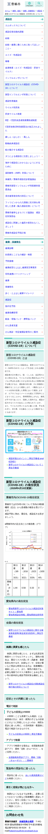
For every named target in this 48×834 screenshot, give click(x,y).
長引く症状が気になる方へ (20, 787)
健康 (7, 280)
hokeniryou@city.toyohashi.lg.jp (23, 831)
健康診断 (9, 248)
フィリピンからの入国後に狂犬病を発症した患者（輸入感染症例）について (22, 204)
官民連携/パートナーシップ (17, 274)
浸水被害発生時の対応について (19, 196)
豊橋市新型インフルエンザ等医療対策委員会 (22, 188)
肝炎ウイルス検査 (13, 114)
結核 (7, 38)
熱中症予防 (10, 306)
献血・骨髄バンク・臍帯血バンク (20, 319)
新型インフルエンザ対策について (20, 94)
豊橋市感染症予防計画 (15, 233)
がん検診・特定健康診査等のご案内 (21, 332)
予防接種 (9, 261)
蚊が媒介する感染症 (14, 150)
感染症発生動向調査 (14, 32)
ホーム (7, 11)
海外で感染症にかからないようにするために (22, 165)
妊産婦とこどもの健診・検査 (18, 254)
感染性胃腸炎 (11, 101)
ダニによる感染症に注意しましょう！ (22, 156)
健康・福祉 (16, 11)
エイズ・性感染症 (13, 55)
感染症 (39, 11)
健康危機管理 (11, 313)
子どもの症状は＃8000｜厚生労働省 (25, 734)
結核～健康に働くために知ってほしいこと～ (22, 47)
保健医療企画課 (26, 821)
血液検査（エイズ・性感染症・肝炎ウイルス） (22, 70)
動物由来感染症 (12, 143)
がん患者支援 (11, 325)
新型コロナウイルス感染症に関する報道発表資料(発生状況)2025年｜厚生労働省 (26, 633)
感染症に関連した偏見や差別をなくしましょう (22, 225)
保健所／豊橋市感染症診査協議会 (20, 179)
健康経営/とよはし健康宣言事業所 (20, 267)
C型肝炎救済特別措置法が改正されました (23, 129)
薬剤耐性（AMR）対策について (19, 173)
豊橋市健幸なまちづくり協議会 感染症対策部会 (22, 214)
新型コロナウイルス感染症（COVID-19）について (22, 86)
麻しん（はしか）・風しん (17, 137)
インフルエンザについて (16, 78)
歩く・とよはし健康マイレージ (19, 293)
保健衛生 (9, 287)
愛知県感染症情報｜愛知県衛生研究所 (26, 615)
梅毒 (7, 61)
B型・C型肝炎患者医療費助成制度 (21, 120)
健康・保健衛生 (29, 11)
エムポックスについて (15, 25)
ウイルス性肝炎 (12, 107)
